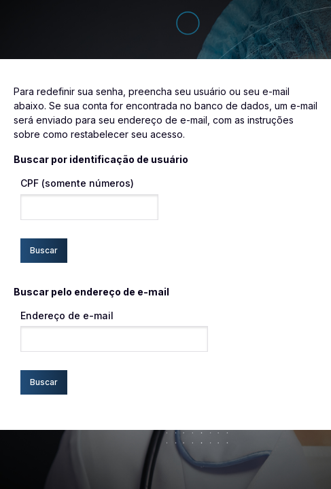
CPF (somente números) (77, 183)
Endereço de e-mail (67, 315)
